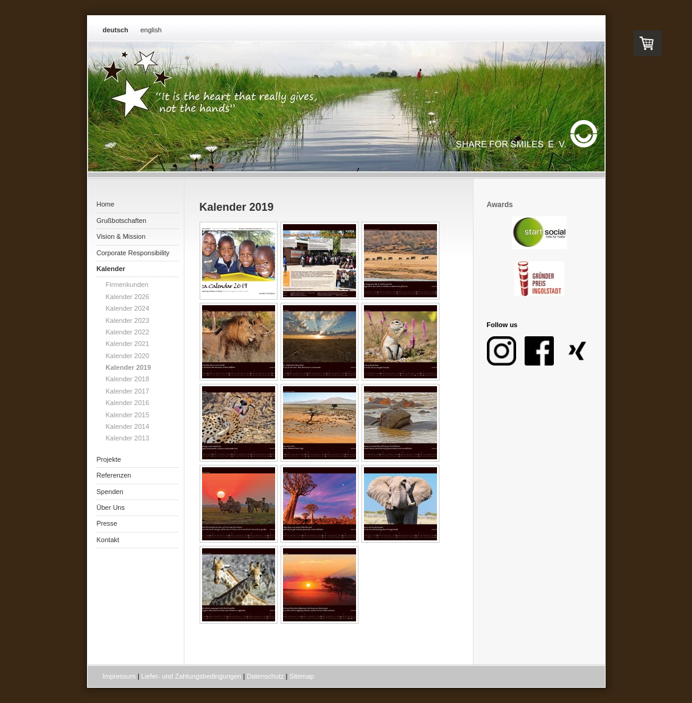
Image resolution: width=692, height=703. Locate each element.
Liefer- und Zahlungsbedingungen (191, 676)
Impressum (119, 676)
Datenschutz (265, 676)
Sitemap (302, 676)
